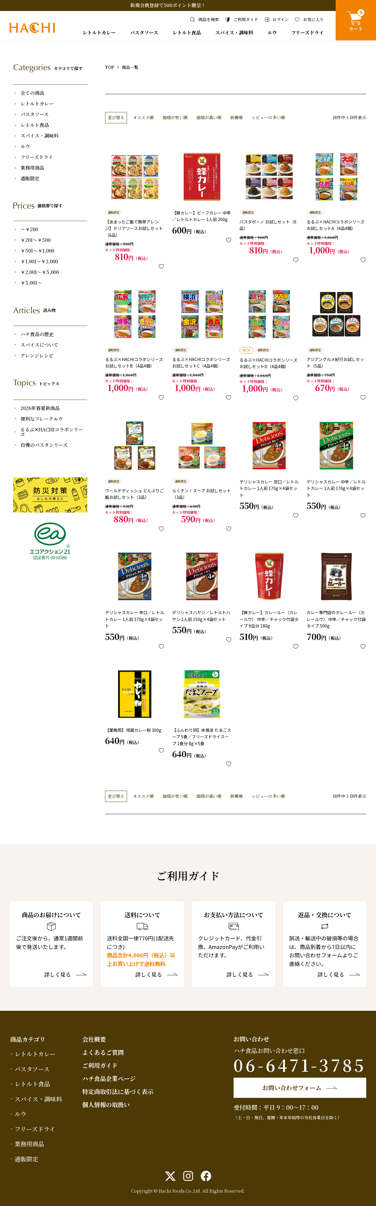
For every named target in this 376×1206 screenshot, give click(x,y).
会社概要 (94, 1039)
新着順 (236, 117)
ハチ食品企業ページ (109, 1078)
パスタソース (144, 32)
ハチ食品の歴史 (37, 334)
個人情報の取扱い (106, 1104)
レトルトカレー (99, 32)
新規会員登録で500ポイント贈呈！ (168, 5)
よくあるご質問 (103, 1052)
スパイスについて (39, 345)
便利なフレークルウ (41, 419)
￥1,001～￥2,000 (39, 261)
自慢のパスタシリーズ (44, 445)
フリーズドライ (307, 32)
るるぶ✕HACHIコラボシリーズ (51, 432)
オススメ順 (143, 117)
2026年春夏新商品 (40, 408)
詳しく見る (57, 975)
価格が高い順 (208, 117)
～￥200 (29, 229)
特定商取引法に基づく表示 (117, 1091)
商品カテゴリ (27, 1039)
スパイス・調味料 (234, 32)
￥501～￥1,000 (37, 250)
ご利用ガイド (100, 1065)
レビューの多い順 (268, 117)
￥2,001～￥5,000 (39, 272)
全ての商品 (32, 93)
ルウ (272, 32)
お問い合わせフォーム (291, 1087)
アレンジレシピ (36, 355)
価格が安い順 (175, 117)
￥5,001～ (31, 282)
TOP (109, 67)
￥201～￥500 (35, 240)
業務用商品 (32, 167)
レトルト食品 (186, 32)
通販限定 (29, 178)
